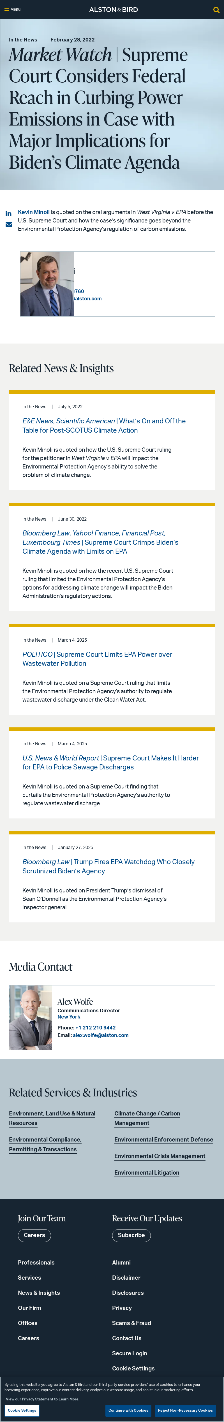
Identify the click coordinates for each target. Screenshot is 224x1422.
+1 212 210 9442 (95, 1028)
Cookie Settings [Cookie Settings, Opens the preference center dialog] (22, 1410)
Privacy (122, 1308)
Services (29, 1278)
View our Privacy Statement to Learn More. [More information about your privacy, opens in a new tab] (42, 1399)
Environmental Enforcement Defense (163, 1140)
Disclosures (128, 1293)
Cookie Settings (133, 1369)
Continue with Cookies (128, 1410)
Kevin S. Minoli (104, 271)
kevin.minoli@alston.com (125, 298)
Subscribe (131, 1235)
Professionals (36, 1263)
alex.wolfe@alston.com (100, 1035)
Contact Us (127, 1338)
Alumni (121, 1263)
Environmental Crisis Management (159, 1156)
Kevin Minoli (34, 212)
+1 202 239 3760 (118, 291)
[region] (112, 1399)
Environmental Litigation (146, 1173)
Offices (28, 1323)
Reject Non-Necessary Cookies (185, 1410)
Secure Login (129, 1353)
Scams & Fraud (131, 1323)
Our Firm (29, 1308)
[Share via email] (9, 224)
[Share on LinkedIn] (9, 213)
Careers (28, 1338)
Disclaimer (126, 1278)
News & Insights (39, 1293)
